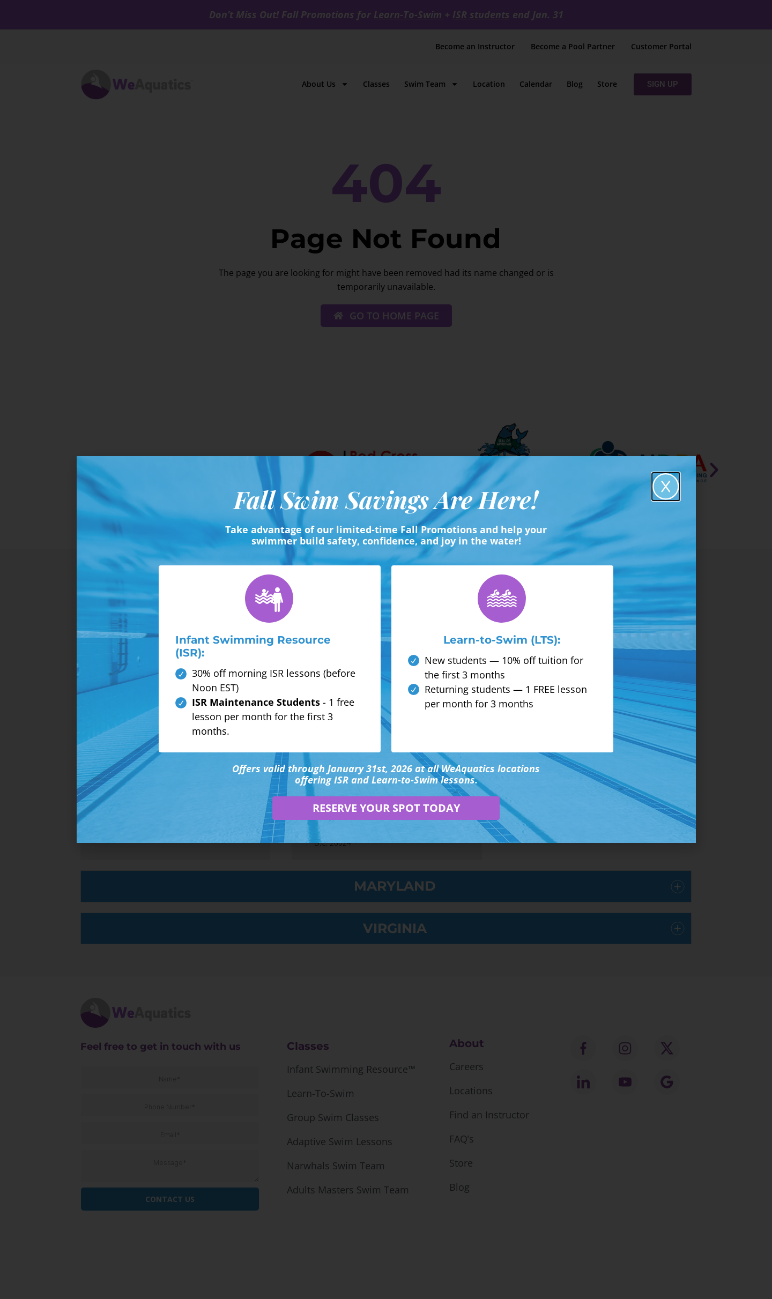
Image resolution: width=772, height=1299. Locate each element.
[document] (386, 649)
